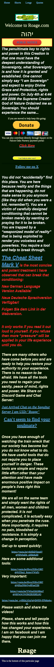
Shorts (18, 2)
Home (7, 2)
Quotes (39, 2)
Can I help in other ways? (27, 158)
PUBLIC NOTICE (27, 42)
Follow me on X (27, 166)
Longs (28, 2)
